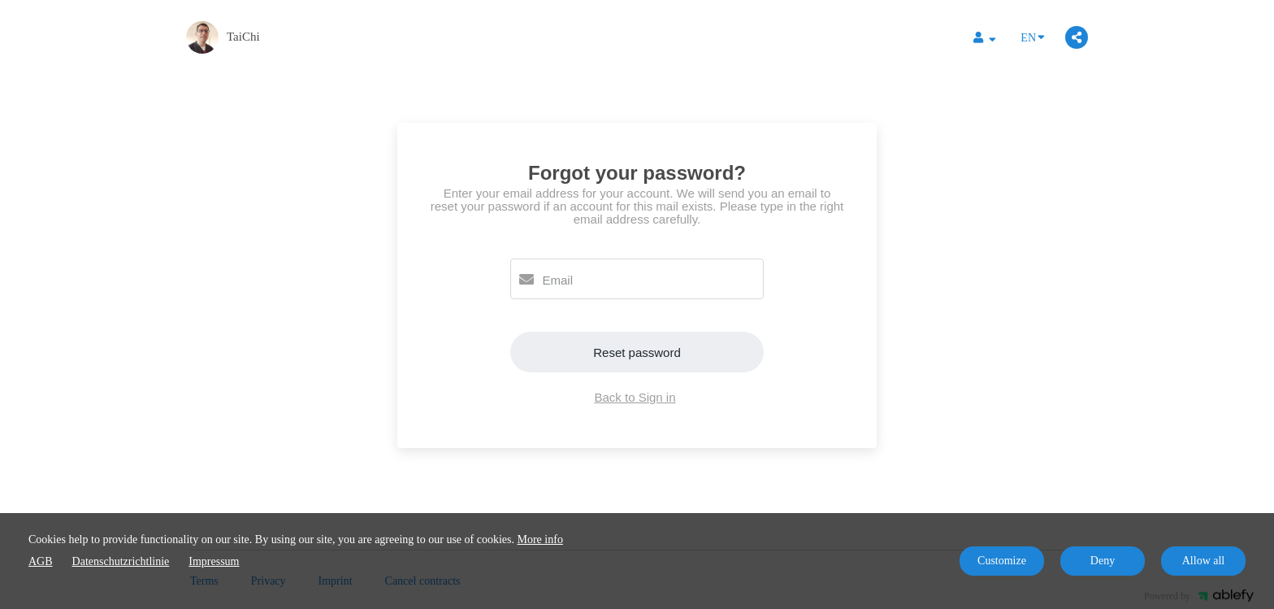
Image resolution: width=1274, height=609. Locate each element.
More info (540, 539)
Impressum (213, 561)
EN (1032, 36)
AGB (40, 561)
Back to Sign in (634, 397)
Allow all (1203, 561)
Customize (1001, 561)
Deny (1102, 561)
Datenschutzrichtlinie (121, 561)
